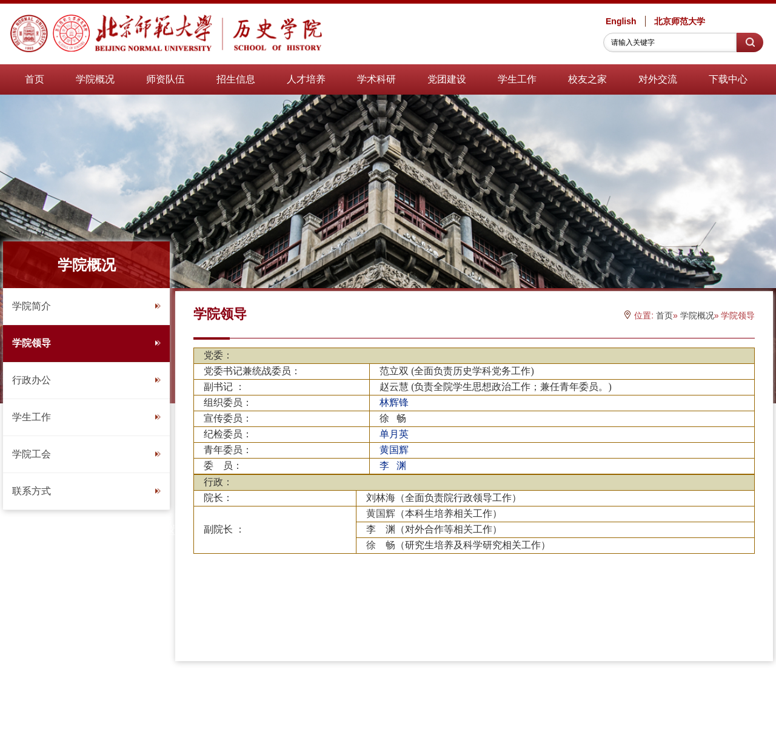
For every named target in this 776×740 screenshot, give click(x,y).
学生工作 (517, 79)
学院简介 (86, 306)
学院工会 (86, 454)
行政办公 (86, 380)
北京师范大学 (679, 21)
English (621, 21)
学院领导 (86, 343)
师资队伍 (165, 79)
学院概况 (95, 79)
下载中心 (728, 79)
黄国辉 (380, 513)
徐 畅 (380, 545)
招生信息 (235, 79)
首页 (34, 79)
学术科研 (376, 79)
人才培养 (306, 79)
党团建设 (446, 79)
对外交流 (657, 79)
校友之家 (587, 79)
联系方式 (86, 491)
